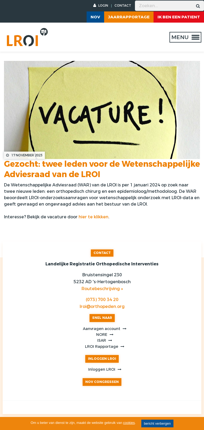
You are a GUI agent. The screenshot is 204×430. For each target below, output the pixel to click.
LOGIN (100, 5)
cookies (129, 423)
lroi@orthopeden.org (102, 306)
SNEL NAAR (102, 318)
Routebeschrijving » (102, 288)
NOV (95, 17)
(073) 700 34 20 (102, 299)
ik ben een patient (179, 17)
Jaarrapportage (129, 17)
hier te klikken (93, 217)
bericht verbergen (157, 423)
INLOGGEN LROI (102, 359)
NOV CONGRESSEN (102, 382)
